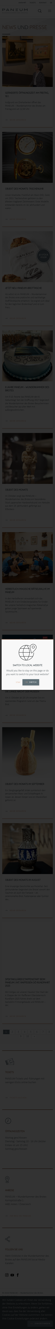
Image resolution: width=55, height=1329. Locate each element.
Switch (30, 682)
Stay (18, 682)
